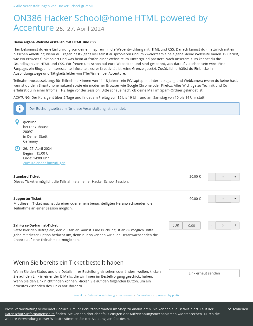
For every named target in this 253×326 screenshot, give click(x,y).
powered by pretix (167, 295)
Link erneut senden (204, 273)
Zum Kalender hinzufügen (44, 163)
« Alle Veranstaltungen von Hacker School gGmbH (53, 6)
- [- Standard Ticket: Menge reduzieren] (212, 176)
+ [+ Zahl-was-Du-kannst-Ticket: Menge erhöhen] (235, 225)
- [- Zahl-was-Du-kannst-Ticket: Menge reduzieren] (212, 225)
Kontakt (79, 295)
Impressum (125, 295)
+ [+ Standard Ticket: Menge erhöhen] (235, 176)
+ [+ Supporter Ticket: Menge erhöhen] (235, 198)
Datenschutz (144, 295)
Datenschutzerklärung (101, 295)
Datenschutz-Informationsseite (30, 314)
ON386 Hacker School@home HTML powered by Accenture (110, 22)
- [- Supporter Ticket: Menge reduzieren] (212, 198)
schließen (238, 309)
